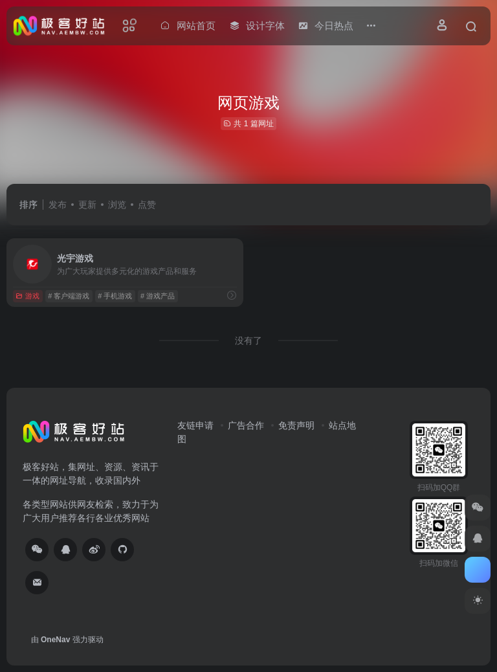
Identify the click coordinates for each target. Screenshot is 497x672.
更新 (87, 204)
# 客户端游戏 (68, 296)
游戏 (27, 296)
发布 (58, 204)
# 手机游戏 (115, 296)
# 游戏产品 (157, 296)
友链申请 (195, 425)
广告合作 (246, 425)
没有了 (248, 340)
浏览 (117, 204)
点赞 (147, 204)
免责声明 (296, 425)
